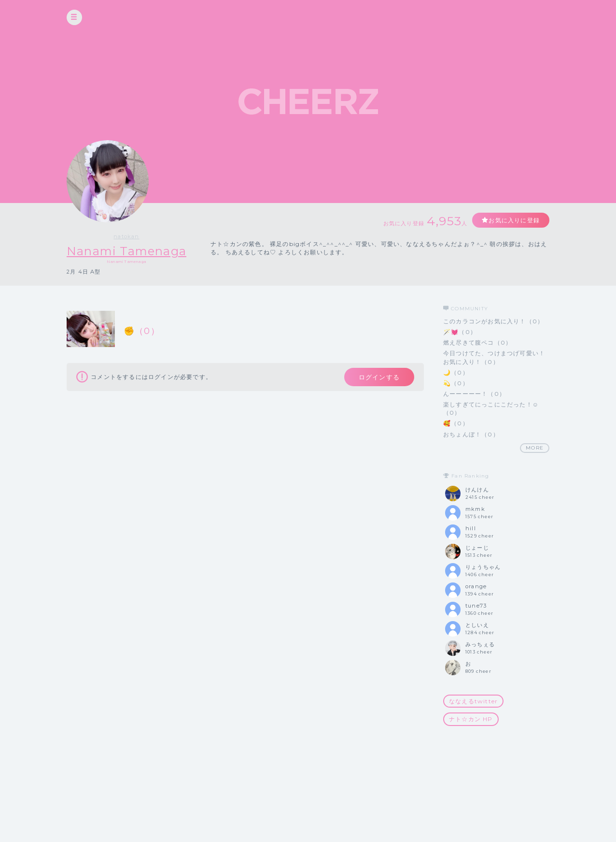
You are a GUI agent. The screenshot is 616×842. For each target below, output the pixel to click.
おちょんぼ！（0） (471, 434)
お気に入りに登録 (514, 220)
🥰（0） (456, 423)
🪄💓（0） (459, 331)
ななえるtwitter (473, 701)
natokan (126, 236)
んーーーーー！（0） (474, 393)
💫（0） (456, 383)
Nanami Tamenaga (126, 251)
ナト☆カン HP (471, 719)
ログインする (379, 377)
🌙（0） (456, 372)
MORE (535, 448)
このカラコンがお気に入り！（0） (493, 321)
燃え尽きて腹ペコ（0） (477, 342)
